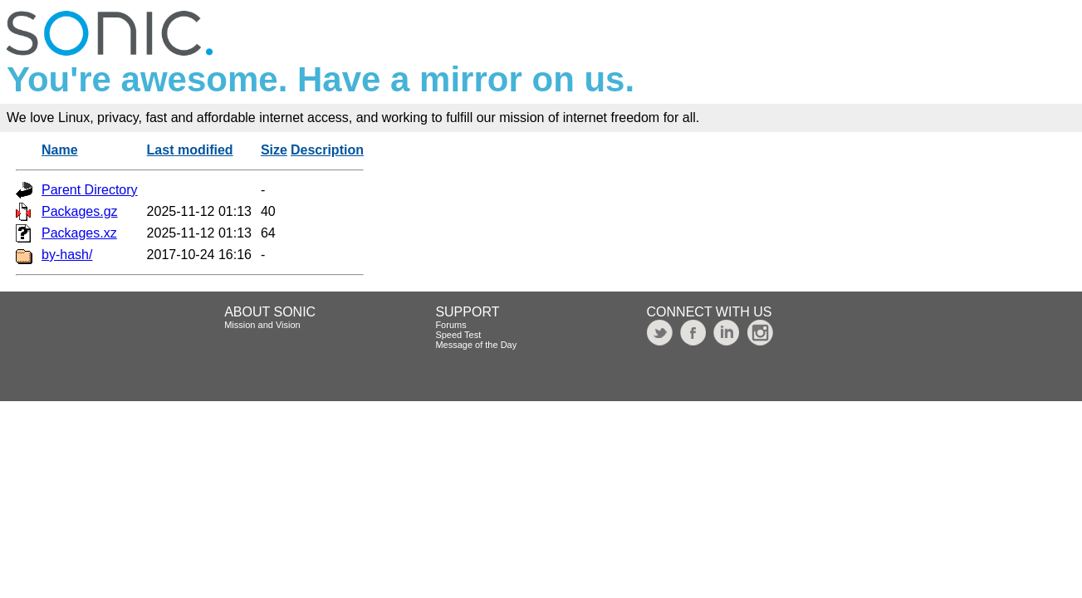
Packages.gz (80, 211)
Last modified (190, 150)
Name (60, 150)
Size (274, 150)
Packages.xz (79, 233)
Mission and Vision (262, 325)
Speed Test (458, 335)
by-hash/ (67, 255)
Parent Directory (90, 190)
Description (327, 150)
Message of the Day (476, 345)
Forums (450, 325)
